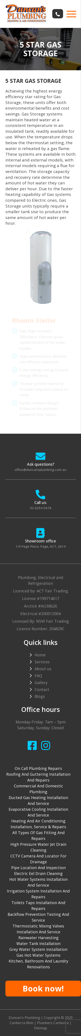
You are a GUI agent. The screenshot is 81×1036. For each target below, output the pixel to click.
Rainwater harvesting (38, 937)
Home (40, 654)
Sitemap (40, 1028)
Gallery (41, 682)
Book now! (43, 988)
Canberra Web (21, 1022)
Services (42, 661)
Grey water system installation (38, 949)
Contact (42, 689)
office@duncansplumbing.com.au (40, 469)
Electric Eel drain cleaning (38, 873)
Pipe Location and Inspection (38, 867)
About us (43, 668)
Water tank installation (38, 943)
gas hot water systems (38, 955)
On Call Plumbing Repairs (38, 768)
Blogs (40, 696)
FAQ (38, 675)
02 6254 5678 (40, 508)
